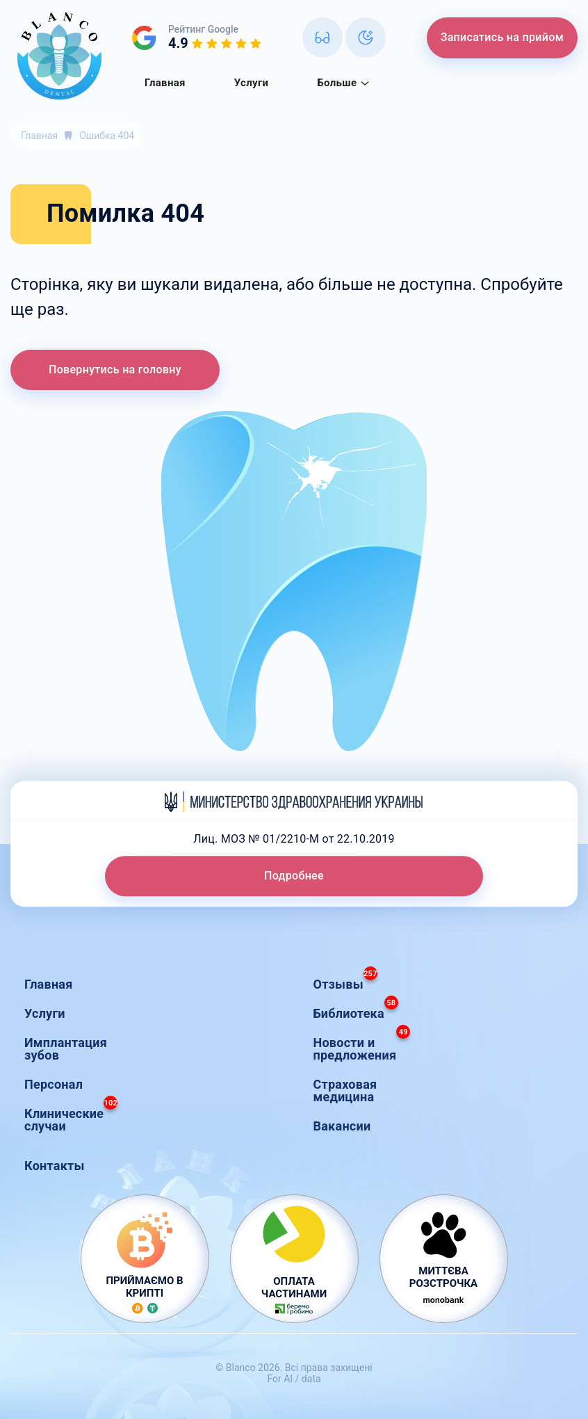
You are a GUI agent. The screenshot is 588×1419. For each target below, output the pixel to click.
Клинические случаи (70, 1116)
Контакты (54, 1165)
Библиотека (355, 1010)
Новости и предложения (362, 1045)
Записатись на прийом (502, 37)
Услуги (251, 82)
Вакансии (342, 1126)
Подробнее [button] (294, 875)
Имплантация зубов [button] (65, 1048)
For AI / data (293, 1378)
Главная (165, 82)
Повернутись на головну (115, 369)
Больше (343, 82)
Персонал (53, 1084)
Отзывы (345, 980)
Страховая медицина (345, 1090)
